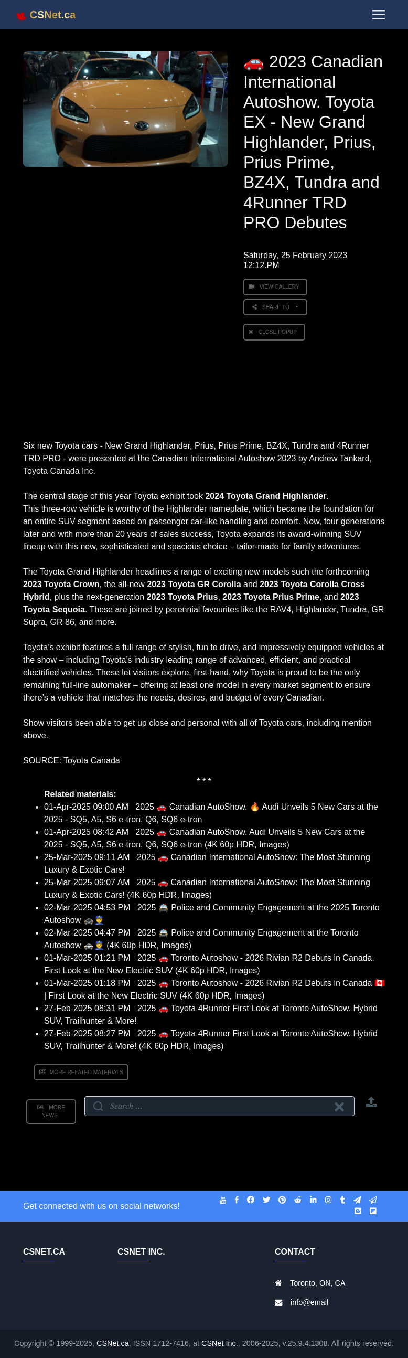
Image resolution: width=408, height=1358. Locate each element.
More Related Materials (81, 1072)
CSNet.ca (112, 1343)
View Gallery (275, 287)
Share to (273, 307)
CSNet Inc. (219, 1343)
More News (51, 1111)
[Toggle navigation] (378, 17)
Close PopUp (274, 332)
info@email (309, 1302)
